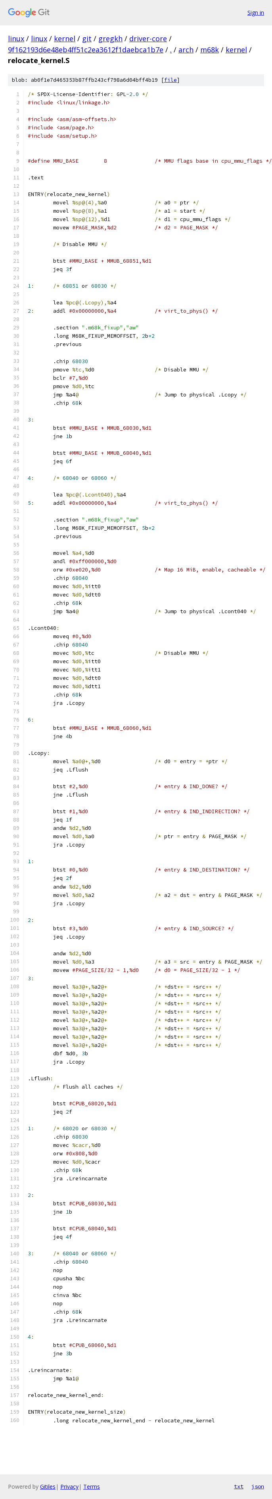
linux (16, 38)
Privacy (69, 1486)
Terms (91, 1486)
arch (185, 49)
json (257, 1486)
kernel (64, 38)
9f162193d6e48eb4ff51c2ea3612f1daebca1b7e (85, 49)
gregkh (110, 38)
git (87, 38)
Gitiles (48, 1486)
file (170, 80)
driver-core (148, 38)
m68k (209, 49)
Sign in (255, 12)
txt (238, 1486)
